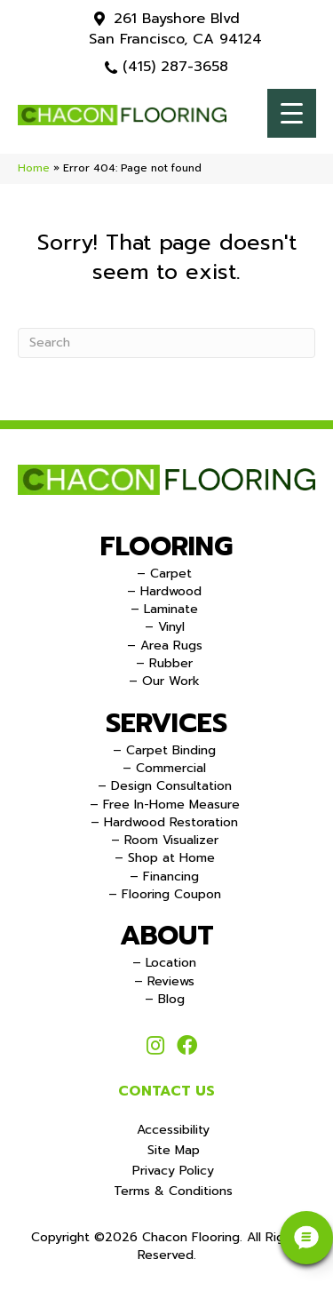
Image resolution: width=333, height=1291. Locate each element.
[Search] (166, 343)
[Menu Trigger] (291, 113)
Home (34, 168)
